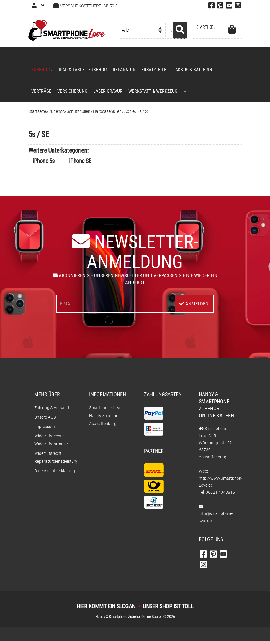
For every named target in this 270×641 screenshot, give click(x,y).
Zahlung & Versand (51, 407)
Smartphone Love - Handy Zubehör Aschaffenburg (106, 415)
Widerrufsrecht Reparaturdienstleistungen (52, 457)
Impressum (44, 426)
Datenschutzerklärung (52, 470)
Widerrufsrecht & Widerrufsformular (51, 440)
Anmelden (194, 304)
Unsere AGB (45, 417)
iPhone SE (80, 160)
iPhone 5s (43, 160)
